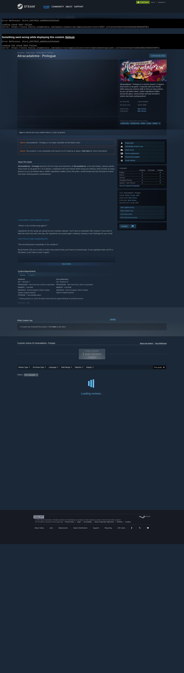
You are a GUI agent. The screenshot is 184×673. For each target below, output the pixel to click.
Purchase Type (38, 370)
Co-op (149, 126)
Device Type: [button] (145, 378)
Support (96, 657)
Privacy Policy (69, 651)
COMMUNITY (57, 6)
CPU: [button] (126, 378)
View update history (127, 210)
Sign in (21, 135)
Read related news (126, 214)
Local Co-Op (125, 126)
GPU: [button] (134, 378)
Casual (155, 126)
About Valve (39, 657)
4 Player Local (135, 126)
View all (112, 322)
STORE (46, 6)
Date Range (65, 370)
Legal (79, 651)
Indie (137, 198)
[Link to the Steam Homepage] (28, 8)
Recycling (108, 657)
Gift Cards (121, 657)
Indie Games (30, 56)
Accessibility (87, 651)
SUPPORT (78, 6)
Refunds (120, 651)
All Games (20, 56)
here (54, 330)
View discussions (126, 217)
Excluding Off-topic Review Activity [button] (55, 378)
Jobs (51, 657)
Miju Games (142, 112)
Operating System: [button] (113, 378)
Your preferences (161, 346)
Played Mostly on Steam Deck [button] (92, 378)
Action (143, 126)
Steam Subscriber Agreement (104, 651)
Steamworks (63, 657)
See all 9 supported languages (129, 189)
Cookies (128, 651)
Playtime (78, 370)
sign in (153, 2)
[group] (92, 378)
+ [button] (159, 126)
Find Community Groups (128, 220)
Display (89, 370)
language (161, 2)
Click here (86, 154)
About (69, 6)
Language (52, 370)
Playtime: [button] (74, 378)
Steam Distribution (80, 657)
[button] (26, 377)
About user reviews (146, 346)
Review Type (23, 370)
